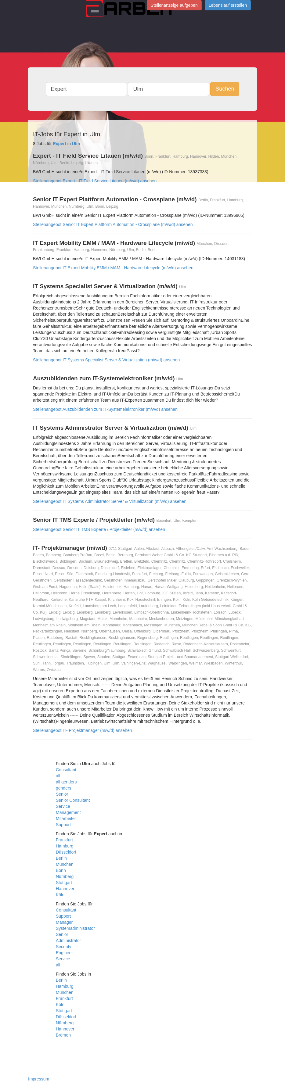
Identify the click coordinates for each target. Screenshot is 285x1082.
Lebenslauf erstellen (228, 5)
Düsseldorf (66, 852)
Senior (62, 794)
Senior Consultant (73, 800)
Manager (64, 922)
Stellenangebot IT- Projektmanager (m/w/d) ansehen (82, 730)
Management (68, 812)
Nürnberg (65, 876)
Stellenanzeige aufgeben (174, 5)
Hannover (65, 888)
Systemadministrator (75, 928)
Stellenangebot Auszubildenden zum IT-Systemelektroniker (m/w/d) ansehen (105, 409)
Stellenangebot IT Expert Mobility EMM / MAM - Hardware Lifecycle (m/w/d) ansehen (113, 267)
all (58, 775)
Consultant (66, 769)
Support (63, 824)
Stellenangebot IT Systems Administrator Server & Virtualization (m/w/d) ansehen (109, 501)
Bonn (61, 870)
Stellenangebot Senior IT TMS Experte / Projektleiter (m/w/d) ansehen (99, 529)
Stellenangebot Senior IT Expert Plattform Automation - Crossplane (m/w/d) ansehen (113, 224)
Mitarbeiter (66, 818)
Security (63, 946)
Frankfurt (64, 839)
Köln (60, 894)
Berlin (61, 858)
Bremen (63, 1035)
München (65, 864)
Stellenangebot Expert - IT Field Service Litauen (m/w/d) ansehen (95, 180)
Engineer (64, 952)
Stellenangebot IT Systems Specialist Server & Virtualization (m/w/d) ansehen (106, 359)
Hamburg (65, 846)
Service (63, 806)
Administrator (68, 940)
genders (63, 788)
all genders (66, 781)
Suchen (224, 89)
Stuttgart (64, 882)
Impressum (38, 1079)
